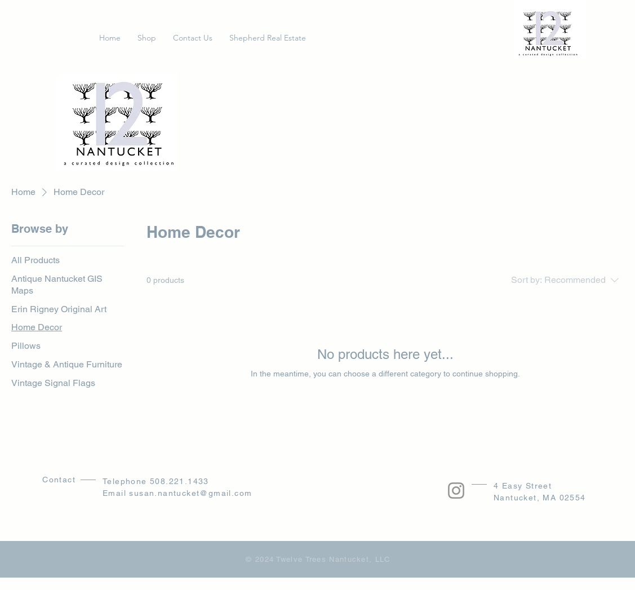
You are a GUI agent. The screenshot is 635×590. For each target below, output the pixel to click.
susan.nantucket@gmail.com (190, 493)
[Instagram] (456, 491)
